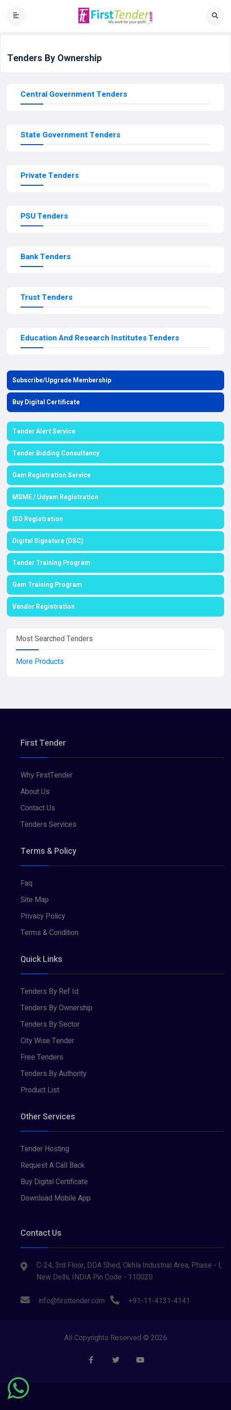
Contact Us (38, 808)
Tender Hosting (45, 1149)
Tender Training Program (51, 563)
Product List (40, 1090)
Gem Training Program (47, 585)
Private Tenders (50, 175)
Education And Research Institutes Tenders (100, 338)
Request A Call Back (53, 1165)
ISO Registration (37, 519)
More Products (40, 661)
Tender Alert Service (43, 431)
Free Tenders (42, 1057)
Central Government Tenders (74, 94)
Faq (26, 883)
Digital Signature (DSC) (47, 541)
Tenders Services (49, 824)
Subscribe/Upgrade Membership (61, 380)
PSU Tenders (44, 216)
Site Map (35, 899)
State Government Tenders (70, 135)
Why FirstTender (46, 775)
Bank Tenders (46, 256)
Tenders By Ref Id (49, 991)
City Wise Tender (47, 1040)
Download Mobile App (56, 1198)
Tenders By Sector (50, 1024)
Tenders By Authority (54, 1073)
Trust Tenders (46, 297)
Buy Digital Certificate (46, 402)
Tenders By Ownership (56, 1008)
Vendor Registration (43, 606)
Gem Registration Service (51, 475)
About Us (35, 791)
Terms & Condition (49, 932)
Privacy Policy (43, 916)
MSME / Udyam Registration (55, 497)
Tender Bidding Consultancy (55, 453)
